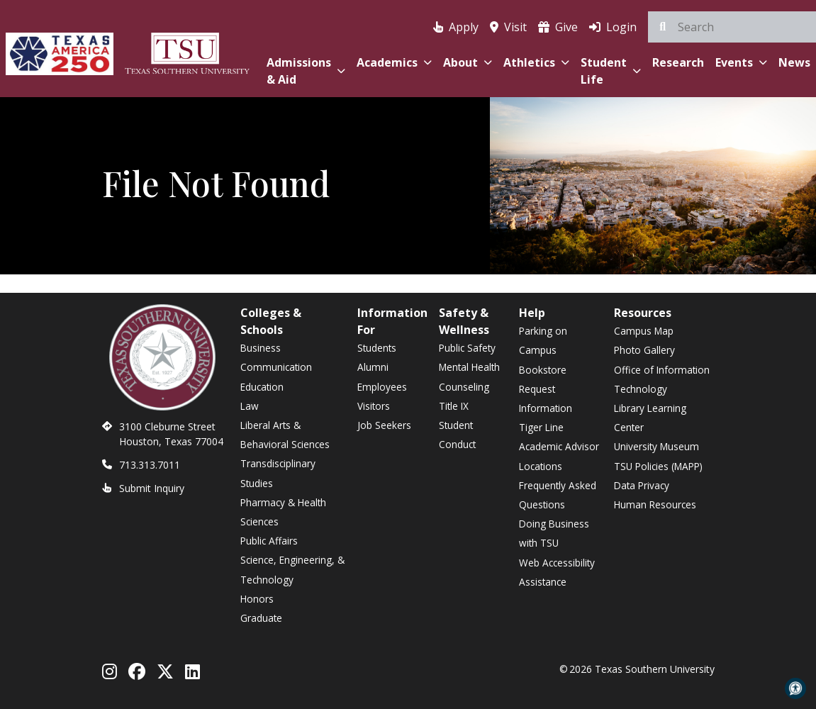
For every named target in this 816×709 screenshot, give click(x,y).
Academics (394, 62)
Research (678, 62)
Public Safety (467, 347)
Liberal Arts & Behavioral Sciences (285, 434)
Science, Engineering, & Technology (292, 569)
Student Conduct (457, 434)
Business (260, 347)
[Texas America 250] (59, 51)
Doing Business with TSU (554, 533)
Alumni (373, 367)
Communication (276, 367)
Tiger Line (541, 427)
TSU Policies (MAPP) (658, 466)
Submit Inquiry (151, 488)
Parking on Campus (543, 340)
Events (741, 62)
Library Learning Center (650, 417)
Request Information (545, 398)
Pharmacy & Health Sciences (283, 512)
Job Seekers (384, 425)
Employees (382, 386)
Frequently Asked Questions (557, 495)
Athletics (536, 62)
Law (249, 406)
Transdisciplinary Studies (277, 473)
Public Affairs (269, 540)
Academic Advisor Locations (559, 456)
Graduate (261, 618)
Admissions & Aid (306, 71)
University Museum (656, 446)
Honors (257, 598)
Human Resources (655, 504)
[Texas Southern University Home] (187, 51)
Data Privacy (641, 485)
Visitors (373, 406)
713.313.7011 (149, 464)
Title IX (454, 406)
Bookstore (542, 369)
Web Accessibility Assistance (557, 572)
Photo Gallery (644, 350)
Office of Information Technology (662, 379)
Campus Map (644, 330)
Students (376, 347)
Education (262, 386)
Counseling (464, 386)
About (467, 62)
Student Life (611, 71)
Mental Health (469, 367)
